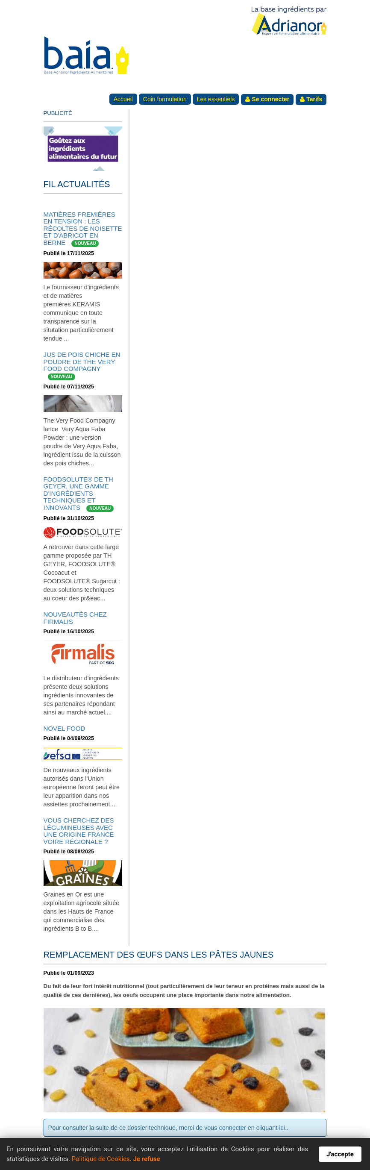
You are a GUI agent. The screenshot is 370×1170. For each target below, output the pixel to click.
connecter (232, 1127)
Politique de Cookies (101, 1159)
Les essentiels (216, 99)
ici (282, 1127)
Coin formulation (165, 99)
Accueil (123, 99)
